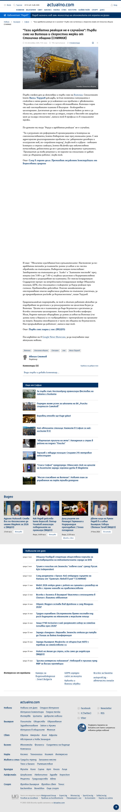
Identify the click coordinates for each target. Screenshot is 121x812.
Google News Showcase (53, 337)
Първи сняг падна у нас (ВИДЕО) (47, 329)
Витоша (78, 95)
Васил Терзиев (37, 98)
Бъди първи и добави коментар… (41, 372)
